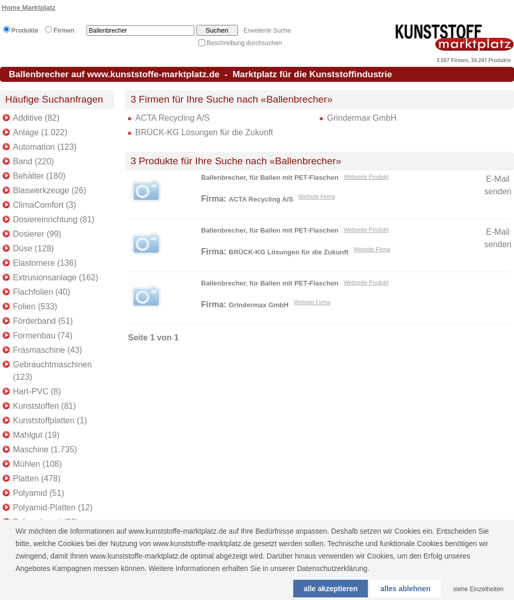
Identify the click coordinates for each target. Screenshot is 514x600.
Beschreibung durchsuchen (244, 43)
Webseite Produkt (366, 177)
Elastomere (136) (45, 263)
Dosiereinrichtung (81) (53, 219)
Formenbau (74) (43, 335)
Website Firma (316, 196)
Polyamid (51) (38, 493)
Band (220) (33, 161)
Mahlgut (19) (36, 435)
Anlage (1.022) (40, 132)
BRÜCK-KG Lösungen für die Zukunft (204, 132)
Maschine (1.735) (45, 449)
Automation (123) (45, 146)
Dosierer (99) (37, 234)
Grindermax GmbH (361, 117)
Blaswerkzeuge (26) (49, 190)
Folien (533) (35, 306)
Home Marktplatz (28, 7)
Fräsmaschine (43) (47, 350)
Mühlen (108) (37, 464)
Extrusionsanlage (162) (55, 277)
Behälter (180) (39, 176)
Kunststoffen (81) (44, 406)
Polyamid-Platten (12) (53, 507)
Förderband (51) (43, 321)
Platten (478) (37, 478)
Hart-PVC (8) (37, 391)
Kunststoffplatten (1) (50, 420)
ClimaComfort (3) (44, 205)
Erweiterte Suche (267, 30)
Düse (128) (33, 248)
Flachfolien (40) (41, 292)
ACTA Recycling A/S (172, 117)
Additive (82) (36, 117)
